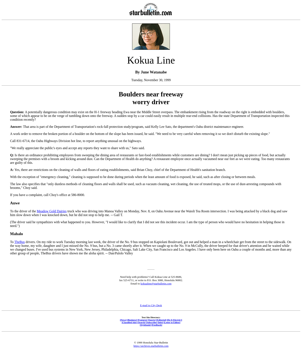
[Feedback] (156, 325)
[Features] (142, 320)
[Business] (132, 320)
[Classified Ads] (129, 322)
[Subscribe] (151, 322)
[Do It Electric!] (174, 320)
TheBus (19, 242)
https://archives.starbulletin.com (151, 345)
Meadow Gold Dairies (51, 211)
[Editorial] (161, 320)
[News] (123, 320)
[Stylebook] (145, 325)
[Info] (160, 322)
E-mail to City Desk (151, 305)
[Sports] (152, 320)
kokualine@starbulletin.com (156, 283)
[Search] (141, 322)
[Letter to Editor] (172, 322)
